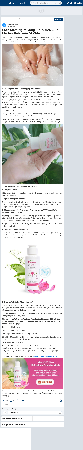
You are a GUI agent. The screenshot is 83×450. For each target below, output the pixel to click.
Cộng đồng (23, 3)
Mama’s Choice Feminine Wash (45, 356)
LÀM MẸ (8, 19)
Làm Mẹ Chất (17, 19)
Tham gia (58, 19)
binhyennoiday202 (12, 24)
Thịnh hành (11, 3)
